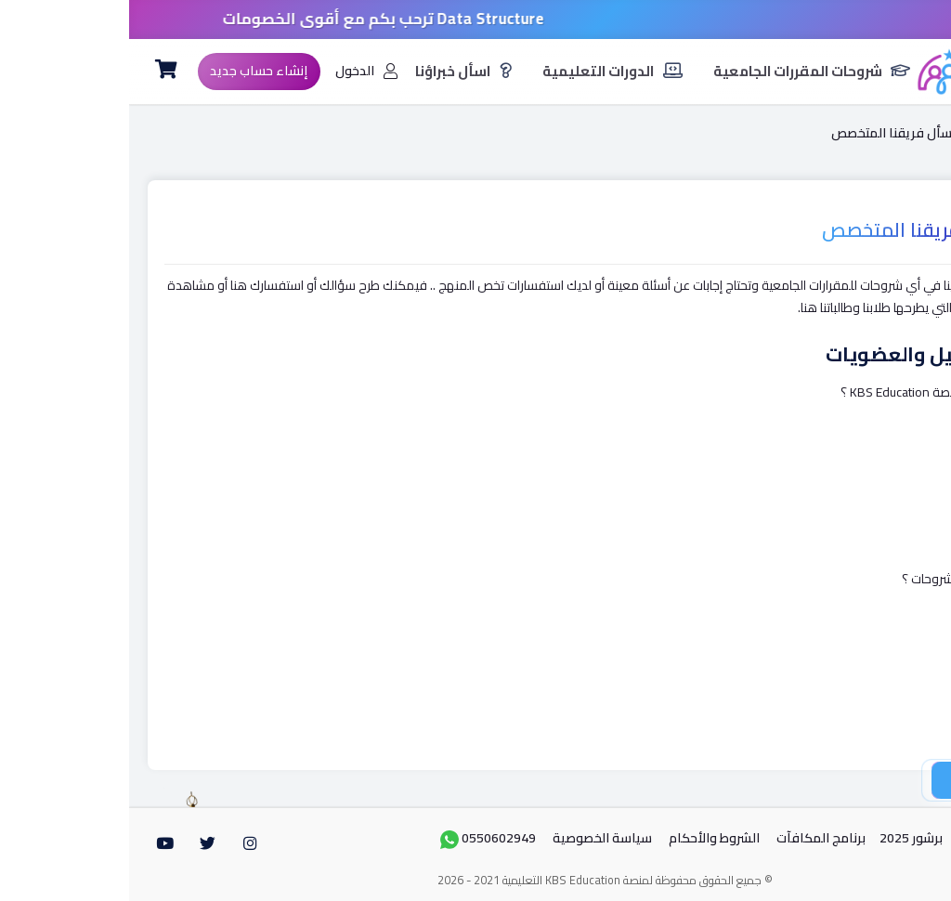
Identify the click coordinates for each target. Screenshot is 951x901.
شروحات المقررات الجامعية (683, 71)
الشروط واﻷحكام (585, 838)
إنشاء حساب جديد (129, 70)
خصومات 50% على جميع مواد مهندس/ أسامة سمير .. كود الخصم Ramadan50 (476, 18)
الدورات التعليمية (483, 71)
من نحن (850, 838)
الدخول (237, 70)
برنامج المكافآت (691, 838)
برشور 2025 (782, 838)
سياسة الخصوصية (473, 838)
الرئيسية (880, 133)
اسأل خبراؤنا (334, 71)
